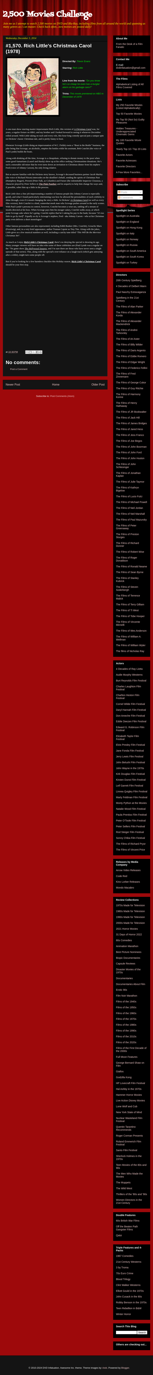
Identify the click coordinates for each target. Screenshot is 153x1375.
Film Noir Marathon (126, 995)
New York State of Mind (129, 1112)
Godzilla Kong (123, 1077)
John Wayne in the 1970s (130, 768)
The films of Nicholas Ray (130, 651)
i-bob (104, 1367)
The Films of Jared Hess (129, 429)
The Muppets (123, 1182)
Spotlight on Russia (127, 245)
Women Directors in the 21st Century (129, 1201)
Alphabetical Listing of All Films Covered (130, 86)
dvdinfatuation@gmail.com (130, 67)
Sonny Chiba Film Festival (130, 838)
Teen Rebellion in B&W (128, 1308)
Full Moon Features (127, 1056)
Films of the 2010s (126, 1036)
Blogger (125, 1367)
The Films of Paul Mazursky (131, 519)
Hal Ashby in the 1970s (128, 1089)
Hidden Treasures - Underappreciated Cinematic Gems (126, 131)
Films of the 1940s (126, 1001)
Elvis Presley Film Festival (130, 744)
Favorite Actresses (126, 160)
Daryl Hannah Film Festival (131, 709)
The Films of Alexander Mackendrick (128, 323)
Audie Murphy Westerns (129, 674)
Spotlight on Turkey (126, 262)
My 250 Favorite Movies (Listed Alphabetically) (129, 106)
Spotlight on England (127, 221)
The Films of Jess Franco (130, 435)
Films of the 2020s (126, 1042)
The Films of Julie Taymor (130, 481)
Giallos (120, 1071)
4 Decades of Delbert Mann (131, 286)
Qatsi (119, 1235)
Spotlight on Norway (127, 239)
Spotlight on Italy (125, 233)
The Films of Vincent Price (130, 849)
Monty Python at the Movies (131, 803)
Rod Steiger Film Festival (130, 832)
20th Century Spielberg (128, 280)
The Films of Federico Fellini (131, 368)
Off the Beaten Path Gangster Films (127, 1228)
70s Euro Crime (124, 1273)
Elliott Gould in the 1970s (130, 1290)
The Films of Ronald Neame (131, 566)
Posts (122, 192)
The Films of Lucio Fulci (129, 496)
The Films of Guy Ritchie (129, 388)
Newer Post (13, 384)
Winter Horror (123, 1314)
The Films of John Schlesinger (126, 466)
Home (56, 384)
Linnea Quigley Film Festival (131, 791)
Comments (125, 197)
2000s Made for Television (130, 923)
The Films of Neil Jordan (129, 508)
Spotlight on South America (131, 250)
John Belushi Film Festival (130, 762)
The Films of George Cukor (131, 382)
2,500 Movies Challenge (47, 14)
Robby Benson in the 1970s (131, 1302)
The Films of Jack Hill (128, 417)
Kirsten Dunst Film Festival (131, 779)
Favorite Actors (124, 154)
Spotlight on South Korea (130, 256)
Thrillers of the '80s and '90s (131, 1194)
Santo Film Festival (126, 1150)
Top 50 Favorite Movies (129, 113)
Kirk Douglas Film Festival (130, 773)
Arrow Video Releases (128, 870)
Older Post (98, 384)
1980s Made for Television (130, 911)
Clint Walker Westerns (128, 1285)
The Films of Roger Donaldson (126, 559)
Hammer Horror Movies (129, 1094)
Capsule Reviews (125, 963)
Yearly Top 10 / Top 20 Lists (131, 149)
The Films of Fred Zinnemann (126, 375)
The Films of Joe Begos (129, 440)
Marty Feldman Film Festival (131, 797)
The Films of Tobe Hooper (130, 616)
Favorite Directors (126, 166)
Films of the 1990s (126, 1030)
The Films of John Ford (129, 452)
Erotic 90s (121, 989)
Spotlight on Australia (127, 215)
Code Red (121, 876)
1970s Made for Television (130, 905)
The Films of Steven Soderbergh (127, 588)
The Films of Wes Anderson (131, 630)
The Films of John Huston (130, 458)
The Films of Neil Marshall (130, 513)
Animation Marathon (127, 946)
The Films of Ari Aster (128, 338)
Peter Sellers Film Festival (130, 826)
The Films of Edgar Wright (130, 362)
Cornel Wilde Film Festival (130, 704)
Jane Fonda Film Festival (130, 750)
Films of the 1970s (126, 1019)
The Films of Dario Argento (131, 350)
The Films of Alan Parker (129, 306)
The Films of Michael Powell (131, 502)
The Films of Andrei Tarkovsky (127, 331)
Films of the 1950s (126, 1007)
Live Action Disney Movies (130, 1100)
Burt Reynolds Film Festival (131, 680)
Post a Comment (18, 369)
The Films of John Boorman (131, 446)
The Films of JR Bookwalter (131, 411)
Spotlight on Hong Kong (129, 227)
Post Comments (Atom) (62, 396)
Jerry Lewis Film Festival (129, 756)
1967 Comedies (124, 1256)
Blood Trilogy (123, 1279)
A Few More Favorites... (129, 172)
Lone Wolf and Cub (126, 1106)
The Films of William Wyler (131, 645)
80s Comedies (124, 940)
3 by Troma (122, 1267)
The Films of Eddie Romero (131, 356)
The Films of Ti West (127, 610)
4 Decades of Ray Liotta (129, 668)
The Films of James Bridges (131, 423)
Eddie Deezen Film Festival (131, 721)
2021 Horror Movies (127, 928)
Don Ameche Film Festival (130, 715)
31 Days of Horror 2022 (129, 934)
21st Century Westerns (128, 1261)
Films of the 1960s (126, 1013)
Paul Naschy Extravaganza (131, 292)
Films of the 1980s (126, 1024)
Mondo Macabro (125, 887)
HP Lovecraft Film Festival (130, 1083)
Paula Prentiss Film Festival (131, 814)
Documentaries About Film (130, 984)
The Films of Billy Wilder (129, 344)
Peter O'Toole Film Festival (131, 820)
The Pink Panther (48, 184)
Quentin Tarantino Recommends (126, 1128)
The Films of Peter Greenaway (126, 527)
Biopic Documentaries (128, 957)
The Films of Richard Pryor (131, 843)
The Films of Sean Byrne (129, 572)
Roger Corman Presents (129, 1135)
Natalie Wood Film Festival (131, 808)
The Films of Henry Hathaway (126, 404)
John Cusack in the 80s (129, 1296)
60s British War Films (127, 1220)
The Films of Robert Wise (130, 551)
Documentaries (124, 978)
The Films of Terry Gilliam (130, 604)
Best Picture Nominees (128, 952)
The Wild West (124, 1188)
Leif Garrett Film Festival (129, 785)
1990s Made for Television (130, 917)
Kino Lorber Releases (128, 881)
